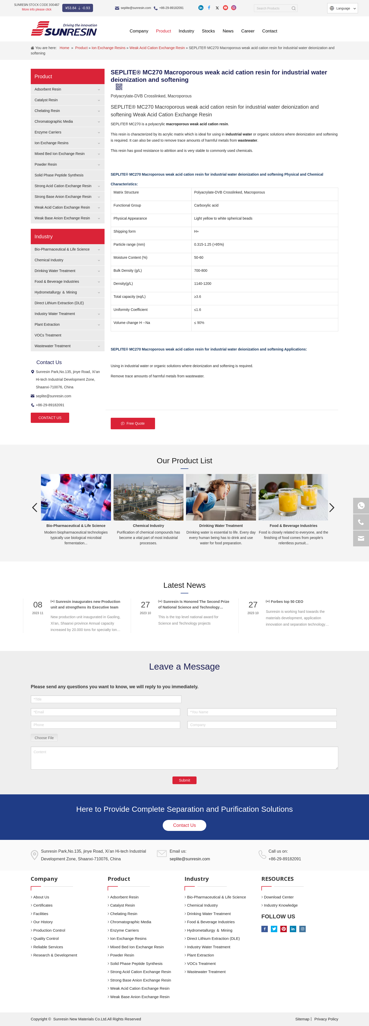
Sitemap (302, 1019)
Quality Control (46, 938)
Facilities (40, 913)
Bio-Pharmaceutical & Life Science (62, 249)
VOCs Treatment (48, 335)
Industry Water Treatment (55, 314)
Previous (34, 507)
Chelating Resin (47, 111)
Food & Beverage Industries (57, 281)
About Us (41, 897)
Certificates (43, 905)
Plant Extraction (47, 324)
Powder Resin (46, 164)
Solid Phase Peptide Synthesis (59, 175)
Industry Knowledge (281, 905)
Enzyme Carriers (48, 132)
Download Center (279, 897)
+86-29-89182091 (171, 8)
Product (82, 48)
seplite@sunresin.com (136, 8)
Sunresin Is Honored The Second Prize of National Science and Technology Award (193, 604)
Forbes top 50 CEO (284, 601)
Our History (43, 922)
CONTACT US (49, 418)
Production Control (49, 930)
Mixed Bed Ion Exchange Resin (60, 154)
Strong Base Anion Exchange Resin (63, 197)
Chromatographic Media (54, 121)
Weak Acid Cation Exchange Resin (157, 48)
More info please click (36, 9)
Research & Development (55, 955)
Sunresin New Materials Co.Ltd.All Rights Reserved (97, 1019)
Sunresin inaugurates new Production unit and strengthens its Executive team (85, 604)
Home (64, 48)
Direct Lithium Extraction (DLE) (59, 303)
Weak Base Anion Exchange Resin (62, 218)
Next (332, 507)
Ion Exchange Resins (108, 48)
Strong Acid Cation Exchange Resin (63, 186)
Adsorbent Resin (48, 89)
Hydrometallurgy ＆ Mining (56, 292)
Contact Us (184, 825)
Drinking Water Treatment (55, 271)
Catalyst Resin (46, 100)
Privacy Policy (326, 1019)
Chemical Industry (49, 260)
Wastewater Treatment (52, 346)
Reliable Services (48, 947)
